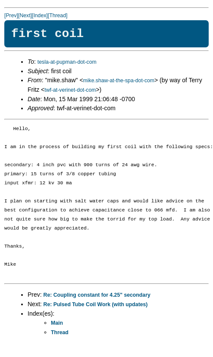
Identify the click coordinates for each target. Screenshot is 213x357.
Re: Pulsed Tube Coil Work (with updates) (96, 304)
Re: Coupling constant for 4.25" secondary (97, 295)
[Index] (40, 15)
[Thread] (58, 15)
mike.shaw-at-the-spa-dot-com (118, 81)
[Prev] (11, 15)
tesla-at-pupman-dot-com (67, 62)
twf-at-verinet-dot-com (70, 90)
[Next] (25, 15)
